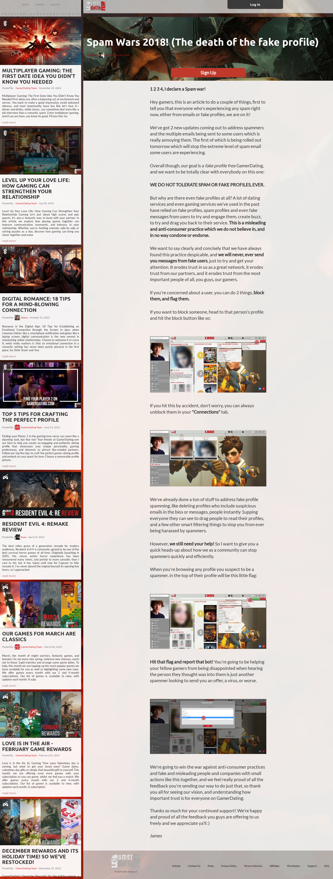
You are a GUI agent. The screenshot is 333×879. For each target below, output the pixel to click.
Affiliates (274, 866)
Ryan (24, 537)
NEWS (25, 4)
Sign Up (208, 72)
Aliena (24, 317)
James (105, 55)
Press (211, 866)
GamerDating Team (26, 88)
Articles (176, 866)
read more (9, 122)
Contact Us (194, 866)
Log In (255, 4)
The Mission (293, 866)
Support (312, 866)
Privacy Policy (229, 866)
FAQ (326, 866)
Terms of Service (253, 866)
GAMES (39, 4)
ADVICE (55, 4)
